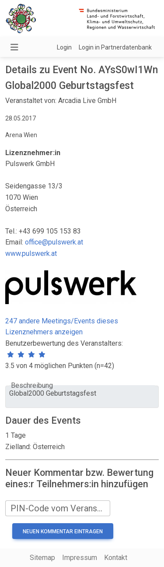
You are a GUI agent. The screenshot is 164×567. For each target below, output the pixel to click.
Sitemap (42, 557)
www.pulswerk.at (31, 253)
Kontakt (115, 557)
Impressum (79, 557)
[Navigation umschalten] (14, 47)
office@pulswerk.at (54, 242)
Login (64, 47)
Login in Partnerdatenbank (115, 47)
